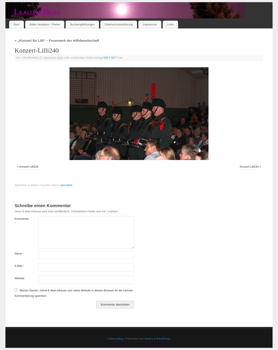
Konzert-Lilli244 (249, 166)
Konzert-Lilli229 (28, 166)
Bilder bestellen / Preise (45, 24)
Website (19, 278)
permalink (66, 185)
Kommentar (20, 221)
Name (19, 253)
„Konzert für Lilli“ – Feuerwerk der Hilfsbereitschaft (57, 40)
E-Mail (19, 265)
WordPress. (163, 338)
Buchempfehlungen (82, 24)
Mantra (148, 338)
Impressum (150, 24)
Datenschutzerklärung (119, 24)
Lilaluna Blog (37, 11)
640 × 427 (109, 57)
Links (170, 24)
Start (16, 24)
